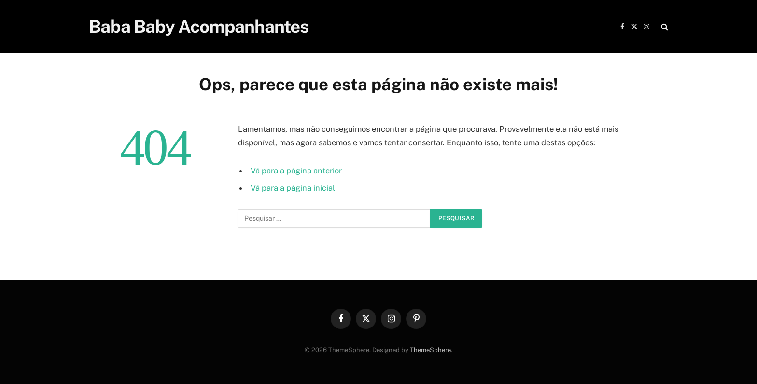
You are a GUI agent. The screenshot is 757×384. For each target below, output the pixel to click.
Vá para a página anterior (296, 170)
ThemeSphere (430, 350)
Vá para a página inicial (293, 188)
